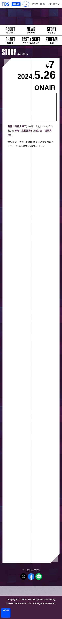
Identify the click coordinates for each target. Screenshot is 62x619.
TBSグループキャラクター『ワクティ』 (26, 4)
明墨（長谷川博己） (18, 126)
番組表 (16, 4)
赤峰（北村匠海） (24, 130)
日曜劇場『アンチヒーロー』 (31, 16)
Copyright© (13, 599)
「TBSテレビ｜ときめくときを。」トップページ (5, 4)
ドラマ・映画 (38, 4)
